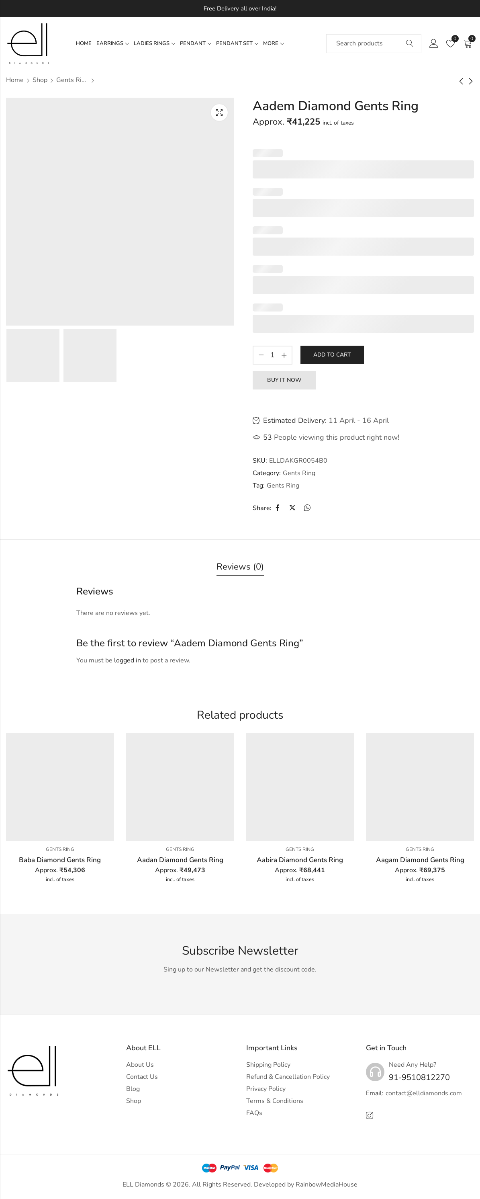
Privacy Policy (266, 1088)
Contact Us (142, 1076)
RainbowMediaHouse (326, 1184)
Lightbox (219, 112)
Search (409, 44)
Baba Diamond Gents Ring (60, 860)
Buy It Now (284, 380)
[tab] (240, 567)
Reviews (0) (240, 567)
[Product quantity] (273, 355)
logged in (127, 660)
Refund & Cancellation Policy (288, 1076)
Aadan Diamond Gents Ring (180, 860)
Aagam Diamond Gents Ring (420, 860)
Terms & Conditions (274, 1101)
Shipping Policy (268, 1064)
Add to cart (332, 355)
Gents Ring (72, 80)
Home (15, 80)
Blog (133, 1088)
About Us (140, 1064)
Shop (40, 80)
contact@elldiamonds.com (424, 1093)
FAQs (254, 1113)
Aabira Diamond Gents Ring (300, 860)
